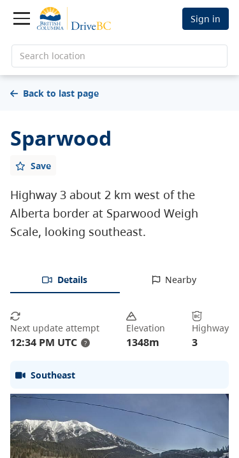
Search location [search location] (52, 56)
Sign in (206, 19)
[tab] (65, 280)
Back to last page (54, 93)
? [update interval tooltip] (85, 342)
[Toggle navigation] (21, 18)
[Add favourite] (33, 165)
